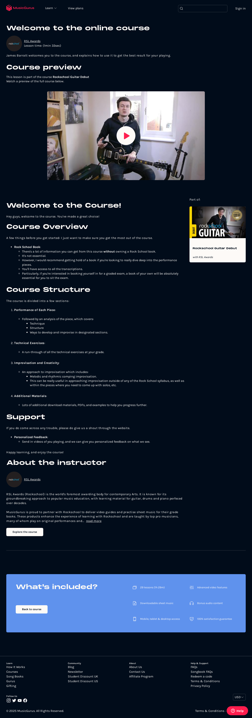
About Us (135, 667)
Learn (49, 8)
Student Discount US (83, 681)
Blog (71, 667)
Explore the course (25, 532)
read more (94, 521)
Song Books (14, 676)
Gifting (11, 685)
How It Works (15, 667)
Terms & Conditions (205, 681)
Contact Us (137, 671)
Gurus (10, 681)
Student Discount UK (83, 676)
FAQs (194, 667)
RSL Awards (32, 41)
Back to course (31, 609)
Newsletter (75, 671)
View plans (75, 8)
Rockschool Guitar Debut (215, 248)
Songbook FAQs (202, 671)
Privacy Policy (200, 685)
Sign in (240, 8)
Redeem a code (201, 676)
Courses (12, 671)
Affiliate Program (141, 676)
